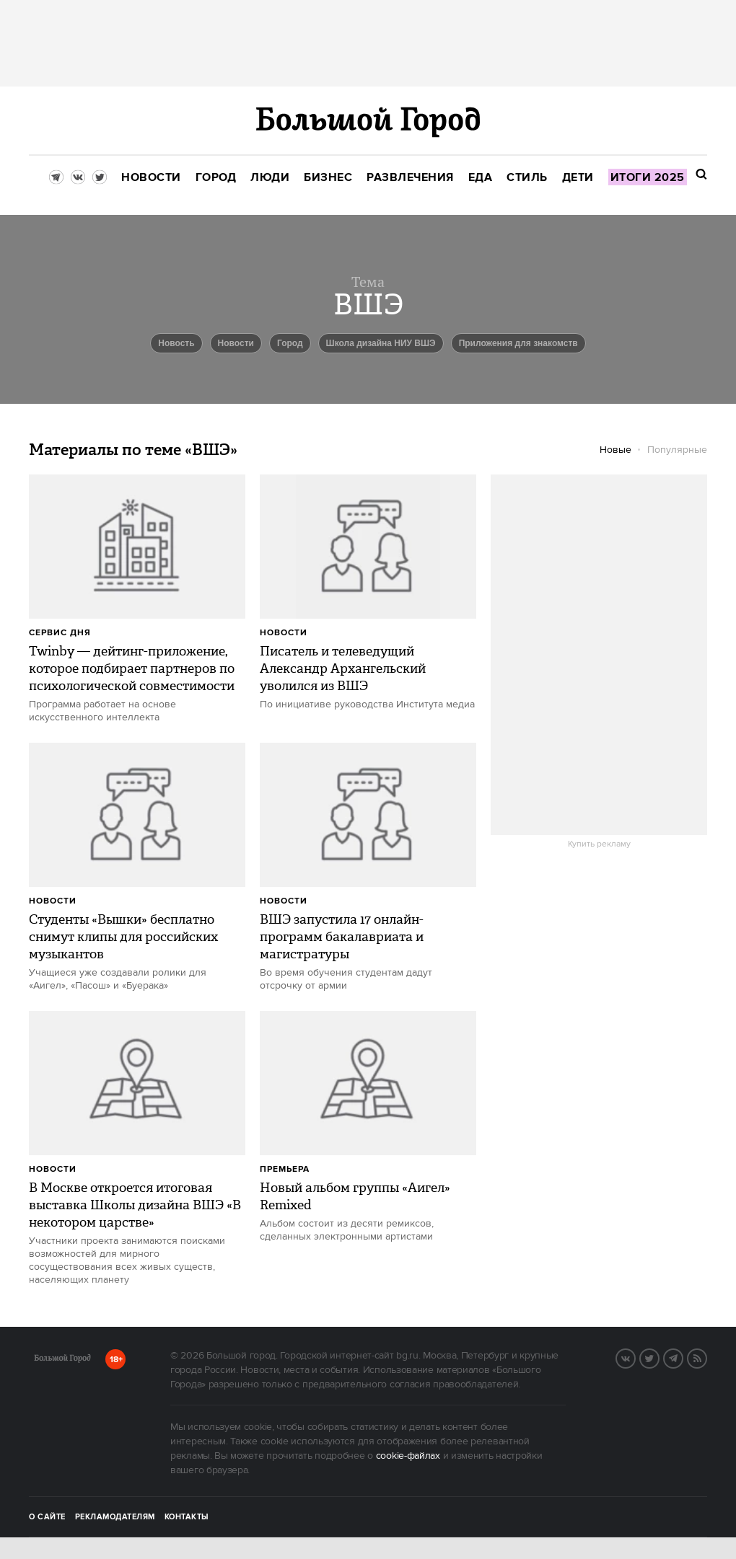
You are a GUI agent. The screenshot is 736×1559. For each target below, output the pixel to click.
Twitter (659, 1357)
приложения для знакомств (518, 343)
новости (236, 343)
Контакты (187, 1517)
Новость (176, 343)
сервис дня (60, 632)
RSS (706, 1357)
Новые (615, 449)
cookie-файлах (408, 1455)
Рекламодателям (115, 1517)
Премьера (285, 1169)
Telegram (682, 1357)
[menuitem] (151, 177)
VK (635, 1357)
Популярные (677, 449)
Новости (283, 632)
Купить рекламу (599, 844)
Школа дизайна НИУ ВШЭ (381, 343)
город (290, 343)
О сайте (47, 1517)
